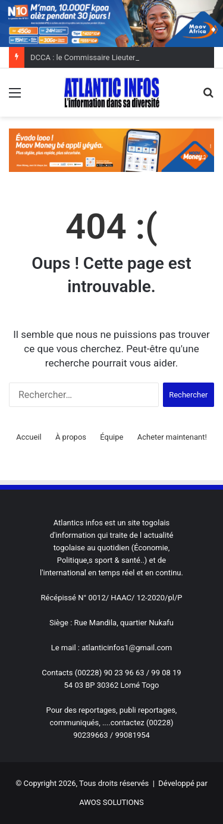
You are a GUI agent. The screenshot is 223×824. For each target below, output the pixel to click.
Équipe (111, 437)
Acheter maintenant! (172, 437)
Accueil (28, 437)
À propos (70, 437)
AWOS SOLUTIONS (111, 802)
